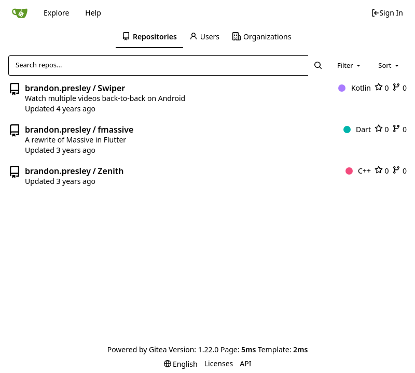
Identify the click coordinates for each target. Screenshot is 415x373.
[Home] (19, 13)
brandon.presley (58, 88)
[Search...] (317, 65)
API (245, 363)
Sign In (387, 13)
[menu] (181, 364)
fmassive (115, 129)
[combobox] (349, 65)
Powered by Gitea (137, 349)
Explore (56, 13)
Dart (357, 129)
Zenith (110, 171)
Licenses (218, 363)
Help (93, 13)
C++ (358, 171)
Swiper (111, 88)
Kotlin (354, 88)
